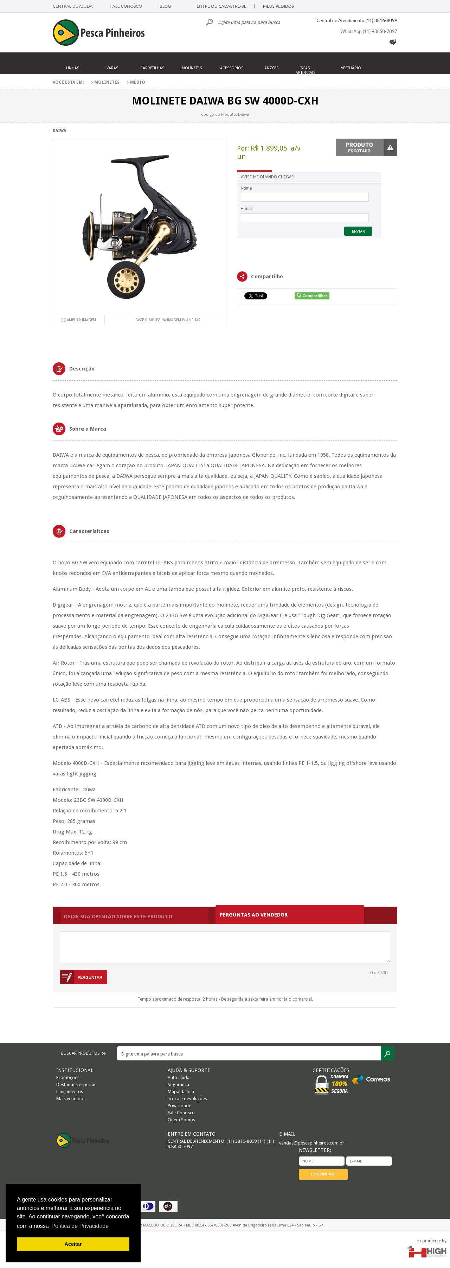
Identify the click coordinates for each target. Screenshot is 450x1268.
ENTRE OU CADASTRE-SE (221, 6)
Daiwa (59, 130)
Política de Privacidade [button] (80, 1226)
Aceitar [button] (73, 1244)
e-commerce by (431, 1240)
